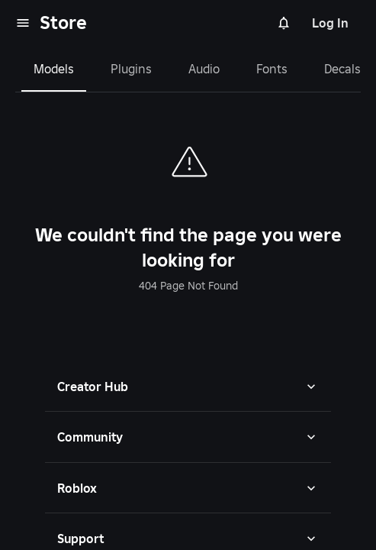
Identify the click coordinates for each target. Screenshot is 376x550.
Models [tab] (54, 68)
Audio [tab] (204, 68)
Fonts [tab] (272, 68)
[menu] (23, 23)
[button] (188, 386)
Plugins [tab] (131, 68)
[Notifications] (283, 23)
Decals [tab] (342, 68)
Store (63, 22)
